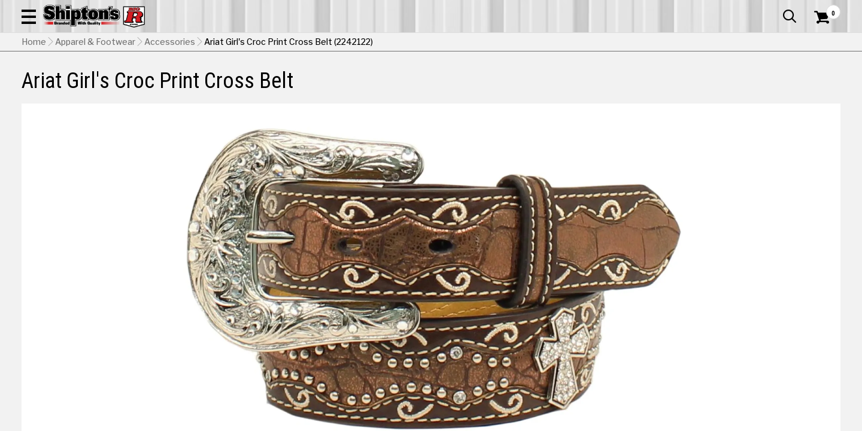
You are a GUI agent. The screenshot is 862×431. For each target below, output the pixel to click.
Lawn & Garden (588, 87)
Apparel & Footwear (85, 87)
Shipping (623, 340)
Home (34, 116)
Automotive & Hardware (206, 87)
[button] (471, 43)
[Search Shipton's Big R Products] (390, 43)
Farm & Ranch (308, 87)
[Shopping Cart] (820, 43)
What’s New (773, 9)
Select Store (756, 340)
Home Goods (389, 87)
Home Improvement (486, 87)
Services (824, 9)
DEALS (818, 87)
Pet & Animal (669, 87)
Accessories (169, 116)
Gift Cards (720, 9)
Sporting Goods (755, 87)
